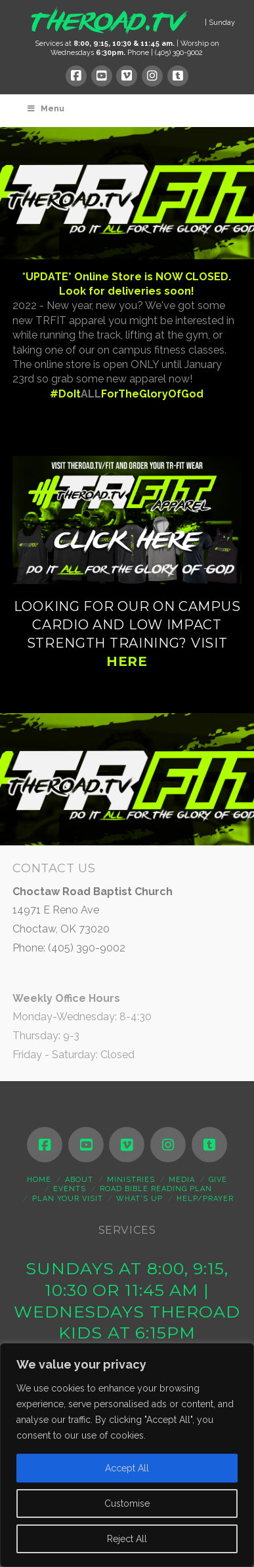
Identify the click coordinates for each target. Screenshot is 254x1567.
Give (218, 1179)
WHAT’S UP (139, 1198)
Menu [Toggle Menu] (45, 108)
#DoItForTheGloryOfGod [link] (126, 394)
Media (182, 1179)
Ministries (131, 1179)
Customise (127, 1503)
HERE (127, 661)
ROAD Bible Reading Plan (156, 1189)
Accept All (127, 1468)
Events (69, 1189)
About (79, 1179)
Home (39, 1179)
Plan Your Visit (67, 1198)
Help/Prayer (205, 1198)
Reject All (127, 1539)
